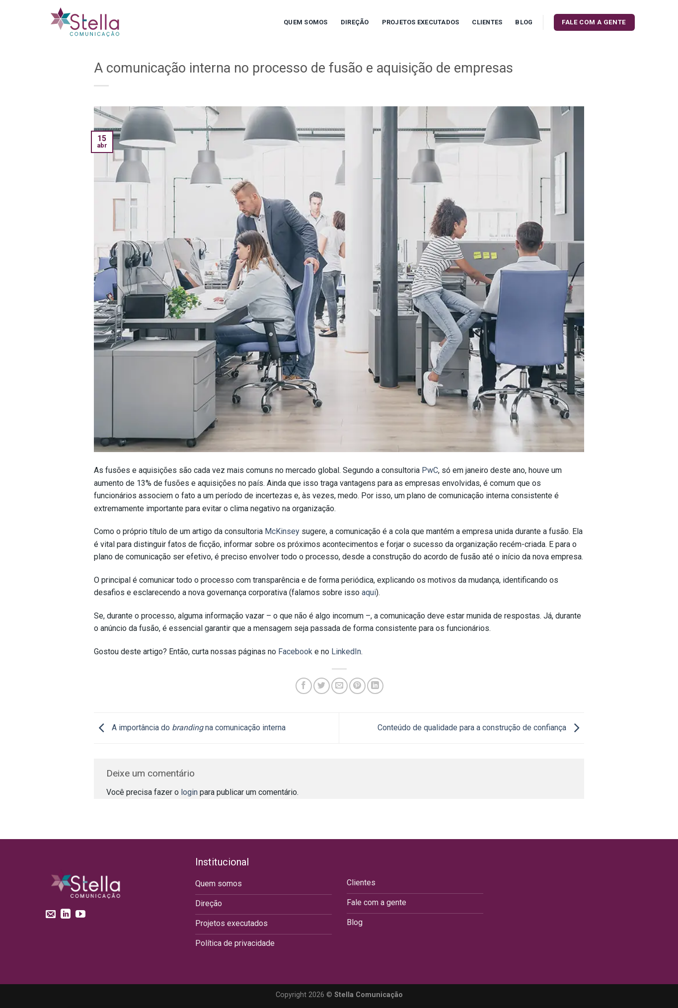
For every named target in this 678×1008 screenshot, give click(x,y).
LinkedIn (346, 651)
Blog (523, 22)
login (189, 792)
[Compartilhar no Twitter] (321, 686)
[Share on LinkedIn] (375, 686)
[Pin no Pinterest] (357, 686)
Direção (355, 22)
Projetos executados (420, 22)
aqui (369, 592)
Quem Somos (306, 22)
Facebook (295, 651)
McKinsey (282, 531)
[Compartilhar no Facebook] (304, 686)
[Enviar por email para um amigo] (339, 686)
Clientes (487, 22)
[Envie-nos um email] (51, 914)
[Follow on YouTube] (80, 914)
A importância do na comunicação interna (190, 727)
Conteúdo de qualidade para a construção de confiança (480, 727)
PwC (430, 470)
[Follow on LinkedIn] (66, 914)
